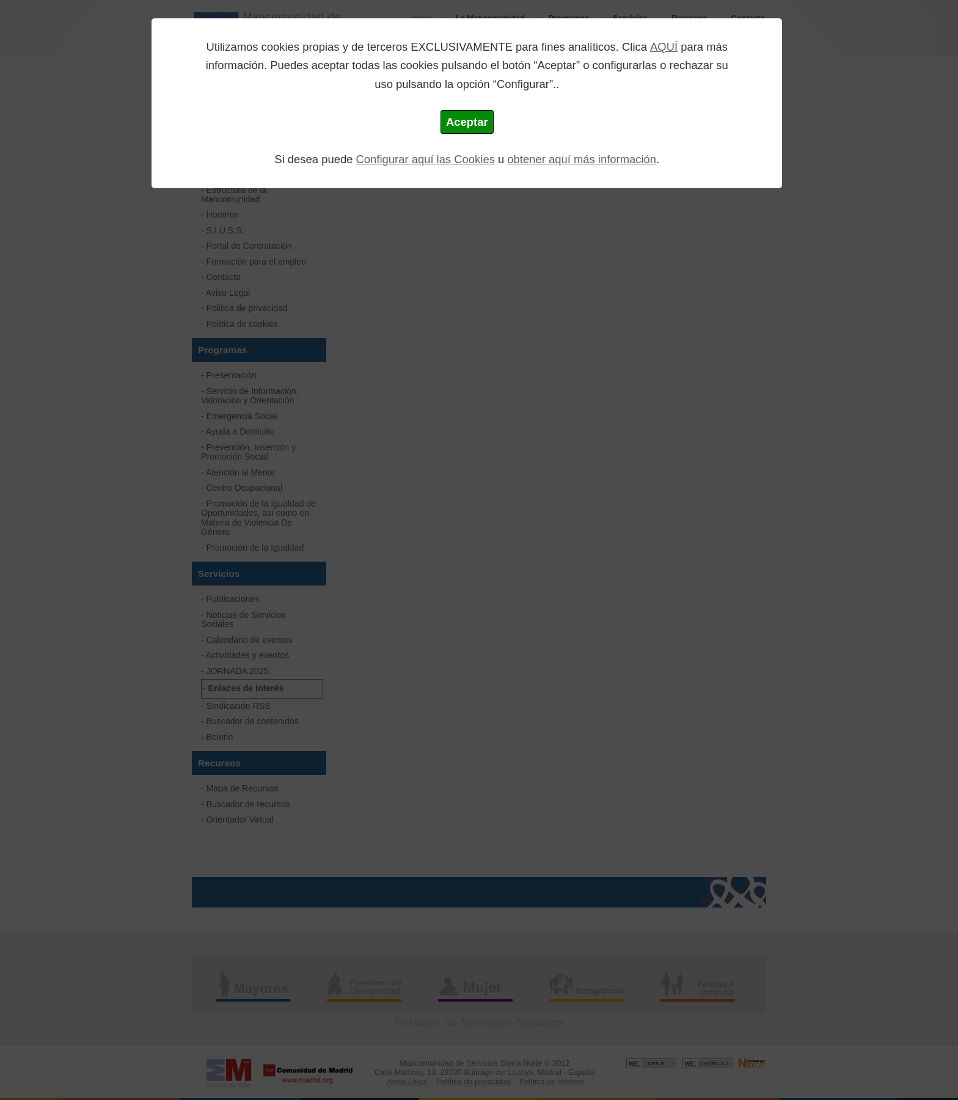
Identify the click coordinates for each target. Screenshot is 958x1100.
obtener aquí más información (581, 159)
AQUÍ (664, 46)
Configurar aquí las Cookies (425, 159)
